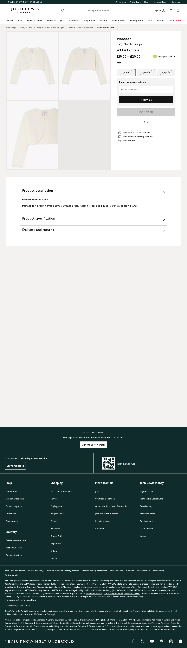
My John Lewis (121, 2)
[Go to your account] (164, 10)
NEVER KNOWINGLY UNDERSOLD (25, 2)
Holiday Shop (136, 20)
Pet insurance (146, 521)
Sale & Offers (174, 20)
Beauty (103, 20)
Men (20, 20)
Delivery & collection (16, 540)
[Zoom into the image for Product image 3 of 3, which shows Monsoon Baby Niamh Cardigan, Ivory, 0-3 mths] (32, 135)
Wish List (55, 528)
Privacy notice (116, 570)
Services (54, 498)
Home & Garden (35, 20)
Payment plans (147, 491)
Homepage (11, 27)
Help (147, 2)
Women (9, 20)
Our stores (176, 2)
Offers (54, 550)
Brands (160, 20)
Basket (54, 521)
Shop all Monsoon (105, 27)
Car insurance (146, 528)
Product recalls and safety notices (62, 570)
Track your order (13, 547)
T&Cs (36, 614)
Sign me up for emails (93, 444)
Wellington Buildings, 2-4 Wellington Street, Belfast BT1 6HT (113, 593)
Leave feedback (15, 465)
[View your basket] (178, 10)
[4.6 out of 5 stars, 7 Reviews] (128, 50)
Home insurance (147, 513)
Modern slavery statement (94, 570)
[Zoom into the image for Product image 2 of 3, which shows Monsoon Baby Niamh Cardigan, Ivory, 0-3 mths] (84, 66)
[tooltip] (173, 56)
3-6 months (144, 73)
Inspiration (56, 543)
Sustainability (143, 570)
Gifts (150, 20)
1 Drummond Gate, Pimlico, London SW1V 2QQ (96, 584)
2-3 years (163, 73)
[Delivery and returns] (93, 231)
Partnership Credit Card (151, 498)
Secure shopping (36, 570)
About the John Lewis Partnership (111, 506)
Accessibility (158, 570)
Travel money (146, 506)
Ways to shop (135, 2)
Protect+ (99, 528)
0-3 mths (123, 73)
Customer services (15, 498)
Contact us (11, 491)
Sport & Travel (118, 20)
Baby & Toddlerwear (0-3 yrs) (51, 27)
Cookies (130, 570)
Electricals (74, 20)
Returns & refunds (14, 555)
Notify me (146, 99)
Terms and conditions (15, 570)
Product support (14, 506)
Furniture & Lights (55, 20)
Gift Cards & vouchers (61, 491)
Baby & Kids (89, 20)
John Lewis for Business (106, 513)
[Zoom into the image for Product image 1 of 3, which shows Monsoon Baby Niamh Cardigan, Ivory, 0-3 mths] (32, 66)
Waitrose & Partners (105, 498)
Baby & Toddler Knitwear (81, 27)
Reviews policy (12, 575)
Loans (143, 536)
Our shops (11, 513)
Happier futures (102, 521)
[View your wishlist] (170, 10)
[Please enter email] (146, 89)
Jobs (97, 491)
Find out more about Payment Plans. (20, 600)
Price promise (12, 521)
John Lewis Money (161, 2)
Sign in (158, 10)
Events (54, 558)
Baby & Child (26, 27)
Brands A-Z (56, 536)
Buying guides (57, 506)
